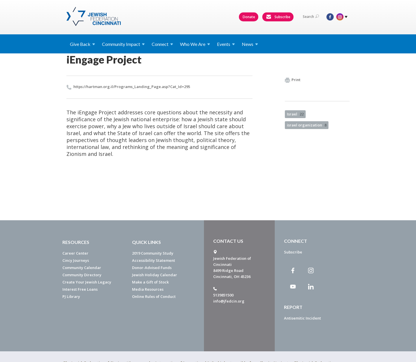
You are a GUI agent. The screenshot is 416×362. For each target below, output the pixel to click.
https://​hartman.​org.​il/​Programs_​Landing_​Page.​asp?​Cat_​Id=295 (131, 86)
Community (123, 44)
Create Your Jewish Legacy (86, 282)
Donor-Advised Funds (152, 267)
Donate (249, 16)
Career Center (75, 253)
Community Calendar (81, 267)
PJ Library (71, 296)
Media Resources (148, 289)
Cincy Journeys (75, 260)
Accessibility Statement (153, 260)
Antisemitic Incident (302, 318)
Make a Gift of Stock (150, 282)
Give (82, 44)
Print (292, 80)
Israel (295, 114)
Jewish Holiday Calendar (154, 274)
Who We (195, 44)
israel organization (306, 125)
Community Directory (81, 274)
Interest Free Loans (80, 289)
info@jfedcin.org (228, 301)
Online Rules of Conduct (154, 296)
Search (311, 16)
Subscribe (278, 17)
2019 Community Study (152, 253)
